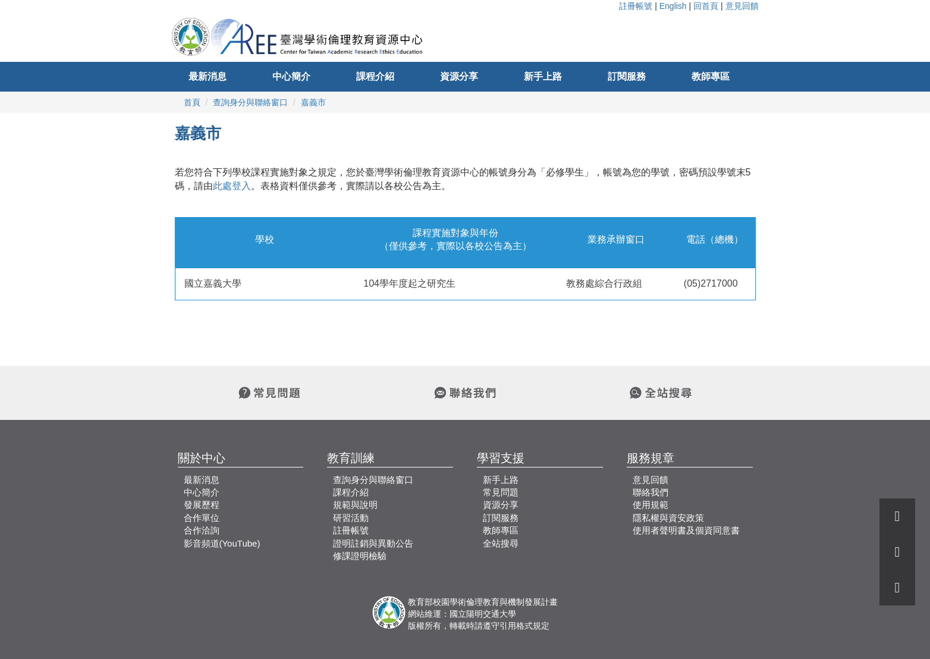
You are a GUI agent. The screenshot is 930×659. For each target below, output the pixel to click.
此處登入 (232, 186)
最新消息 (207, 76)
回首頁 (705, 6)
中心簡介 (291, 76)
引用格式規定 (524, 625)
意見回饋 (742, 6)
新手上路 (543, 76)
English (673, 6)
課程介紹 (375, 76)
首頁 (192, 102)
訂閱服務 (627, 76)
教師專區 (711, 76)
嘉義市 (313, 102)
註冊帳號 (635, 6)
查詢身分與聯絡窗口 (250, 102)
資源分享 (459, 76)
